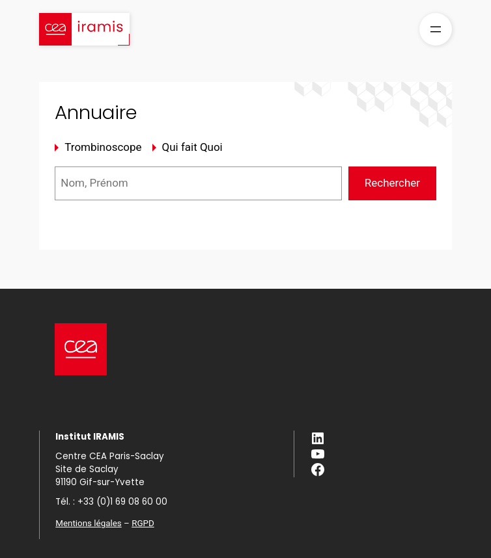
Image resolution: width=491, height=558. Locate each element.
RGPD (143, 523)
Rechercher (392, 182)
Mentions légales (88, 523)
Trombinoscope (102, 146)
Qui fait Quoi (192, 146)
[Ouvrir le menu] (435, 29)
